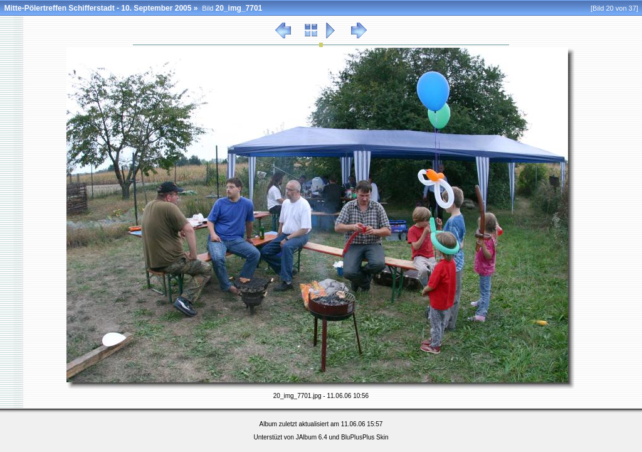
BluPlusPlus (357, 437)
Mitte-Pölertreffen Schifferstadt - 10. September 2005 (98, 8)
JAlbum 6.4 (311, 437)
